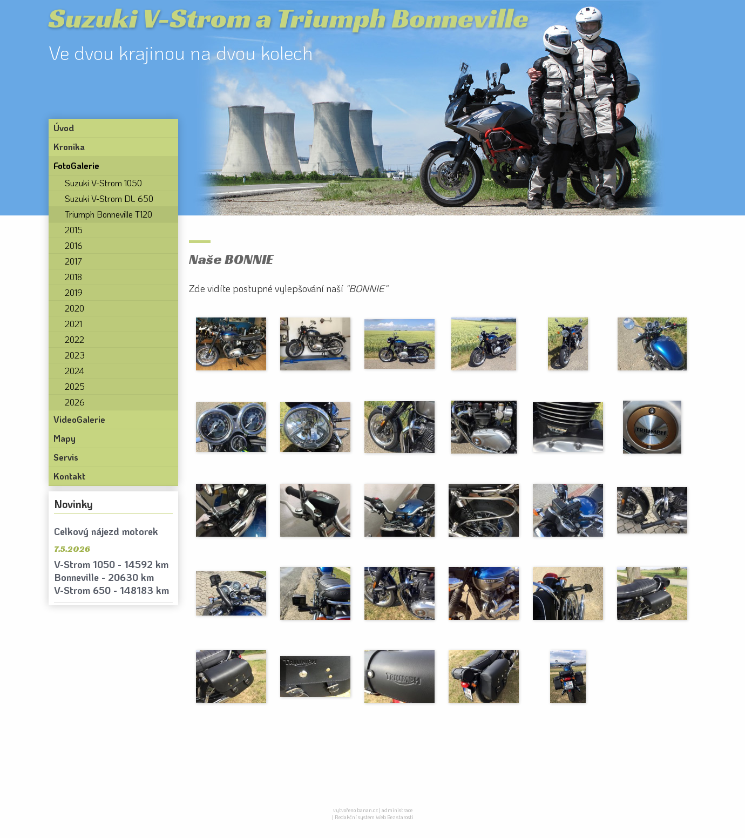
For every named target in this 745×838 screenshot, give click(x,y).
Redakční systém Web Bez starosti (374, 817)
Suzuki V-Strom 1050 (103, 182)
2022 (74, 339)
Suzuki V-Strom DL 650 (109, 198)
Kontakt (69, 476)
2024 (74, 370)
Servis (65, 457)
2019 (74, 292)
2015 (74, 229)
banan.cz (367, 810)
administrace (397, 810)
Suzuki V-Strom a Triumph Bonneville (289, 18)
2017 (73, 261)
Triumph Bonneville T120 (108, 214)
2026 (75, 402)
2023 (75, 355)
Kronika (69, 146)
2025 (75, 386)
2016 (74, 245)
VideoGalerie (79, 419)
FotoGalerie (76, 165)
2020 (74, 308)
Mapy (64, 438)
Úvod (63, 127)
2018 (73, 276)
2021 (73, 323)
